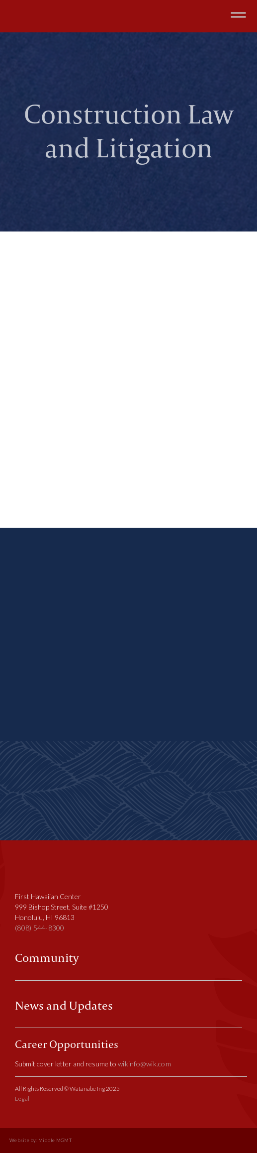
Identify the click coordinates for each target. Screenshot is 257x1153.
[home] (45, 16)
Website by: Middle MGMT (40, 1140)
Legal (22, 1098)
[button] (238, 16)
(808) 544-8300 (40, 927)
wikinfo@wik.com (144, 1063)
